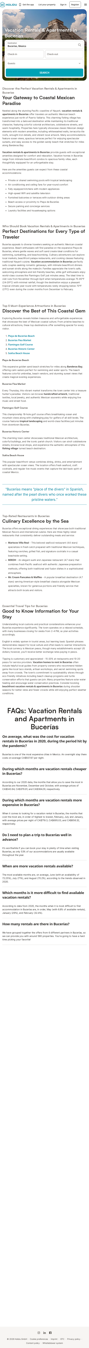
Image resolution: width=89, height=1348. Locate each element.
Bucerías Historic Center (21, 348)
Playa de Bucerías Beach (21, 336)
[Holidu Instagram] (38, 1332)
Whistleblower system (53, 1343)
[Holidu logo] (8, 4)
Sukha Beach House (19, 353)
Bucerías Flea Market (19, 340)
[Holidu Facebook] (50, 1332)
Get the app (26, 4)
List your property (47, 4)
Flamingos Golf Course (20, 344)
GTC (62, 1339)
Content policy (33, 1343)
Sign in (63, 4)
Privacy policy (73, 1339)
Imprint (54, 1339)
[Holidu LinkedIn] (44, 1332)
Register (75, 4)
